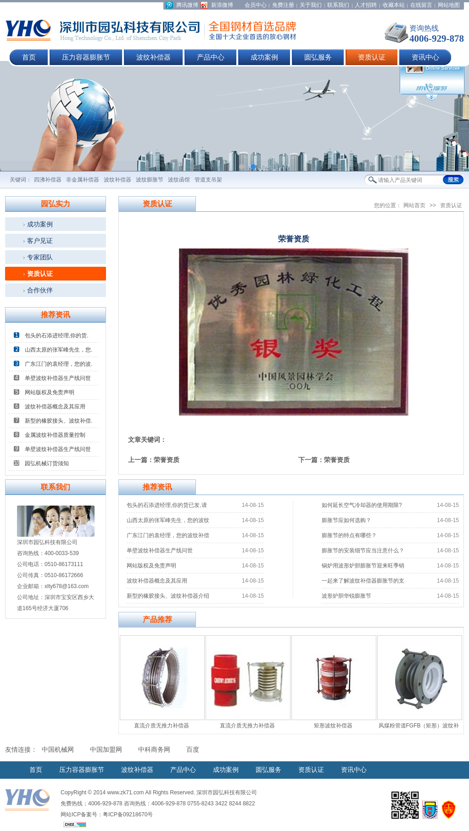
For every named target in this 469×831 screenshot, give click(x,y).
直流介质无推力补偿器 (161, 725)
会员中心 (256, 5)
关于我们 (311, 5)
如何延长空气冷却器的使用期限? (362, 505)
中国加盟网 (106, 749)
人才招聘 (366, 5)
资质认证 (371, 57)
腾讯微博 (187, 5)
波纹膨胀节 (149, 179)
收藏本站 (394, 5)
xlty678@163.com (67, 586)
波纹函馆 (179, 179)
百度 (192, 749)
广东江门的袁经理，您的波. (58, 364)
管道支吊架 (208, 179)
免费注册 (283, 5)
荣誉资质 (166, 459)
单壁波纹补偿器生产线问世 (58, 378)
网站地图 (449, 5)
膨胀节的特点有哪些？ (349, 535)
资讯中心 (425, 57)
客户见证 (40, 240)
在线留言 (421, 5)
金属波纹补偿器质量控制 (55, 435)
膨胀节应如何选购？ (346, 520)
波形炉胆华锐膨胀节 (346, 596)
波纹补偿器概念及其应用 (55, 406)
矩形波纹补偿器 (333, 725)
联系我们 (338, 5)
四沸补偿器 (47, 179)
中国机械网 (58, 749)
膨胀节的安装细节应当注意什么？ (363, 550)
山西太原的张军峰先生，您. (58, 350)
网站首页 (414, 205)
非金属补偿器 (82, 179)
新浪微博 (222, 5)
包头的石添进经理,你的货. (57, 335)
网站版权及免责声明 (49, 392)
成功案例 (264, 57)
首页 (29, 57)
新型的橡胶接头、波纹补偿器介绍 (168, 596)
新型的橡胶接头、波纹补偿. (58, 421)
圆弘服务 (318, 57)
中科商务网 (154, 749)
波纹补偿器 (153, 57)
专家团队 (40, 257)
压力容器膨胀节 (86, 57)
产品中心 (210, 57)
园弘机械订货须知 (47, 463)
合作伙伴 (40, 290)
